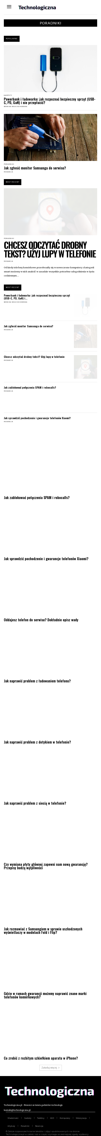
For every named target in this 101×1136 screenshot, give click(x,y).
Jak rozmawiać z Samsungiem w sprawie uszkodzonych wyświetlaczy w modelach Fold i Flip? (43, 930)
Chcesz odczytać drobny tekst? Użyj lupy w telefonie (50, 249)
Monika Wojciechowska (15, 106)
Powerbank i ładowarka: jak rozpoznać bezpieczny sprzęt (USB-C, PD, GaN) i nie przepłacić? (49, 101)
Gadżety (8, 95)
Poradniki (9, 164)
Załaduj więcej (50, 1067)
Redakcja (8, 172)
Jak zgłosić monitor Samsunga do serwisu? (35, 167)
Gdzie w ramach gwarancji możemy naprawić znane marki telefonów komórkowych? (45, 995)
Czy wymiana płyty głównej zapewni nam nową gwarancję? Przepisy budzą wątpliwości (46, 866)
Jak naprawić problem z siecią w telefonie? (35, 803)
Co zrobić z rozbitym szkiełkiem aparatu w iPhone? (41, 1058)
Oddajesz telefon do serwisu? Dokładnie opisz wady (41, 619)
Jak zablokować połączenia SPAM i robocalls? (30, 387)
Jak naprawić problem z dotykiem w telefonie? (37, 742)
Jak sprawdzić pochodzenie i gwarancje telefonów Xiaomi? (37, 418)
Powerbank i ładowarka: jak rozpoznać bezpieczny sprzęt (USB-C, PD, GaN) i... (37, 296)
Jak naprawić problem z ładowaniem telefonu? (37, 680)
